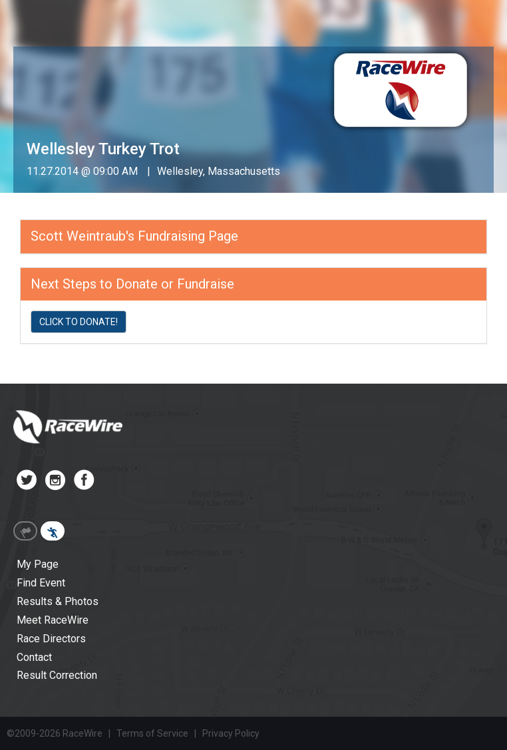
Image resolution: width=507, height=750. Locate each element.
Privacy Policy (230, 733)
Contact (34, 657)
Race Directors (51, 638)
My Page (38, 564)
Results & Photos (57, 601)
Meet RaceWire (52, 620)
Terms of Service (152, 733)
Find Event (41, 582)
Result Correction (57, 675)
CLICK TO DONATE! (78, 321)
